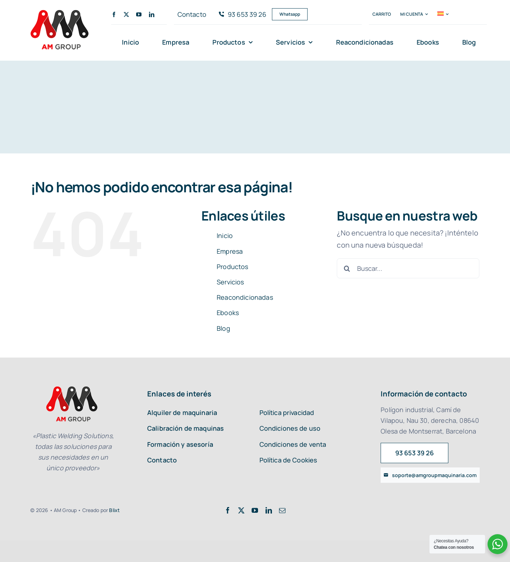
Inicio (225, 235)
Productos (232, 266)
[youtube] (138, 14)
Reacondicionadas (245, 297)
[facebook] (114, 14)
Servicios (230, 282)
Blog (223, 328)
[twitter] (126, 14)
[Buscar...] (408, 268)
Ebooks (228, 312)
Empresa (230, 251)
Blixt (114, 510)
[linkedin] (151, 14)
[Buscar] (347, 268)
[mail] (282, 510)
